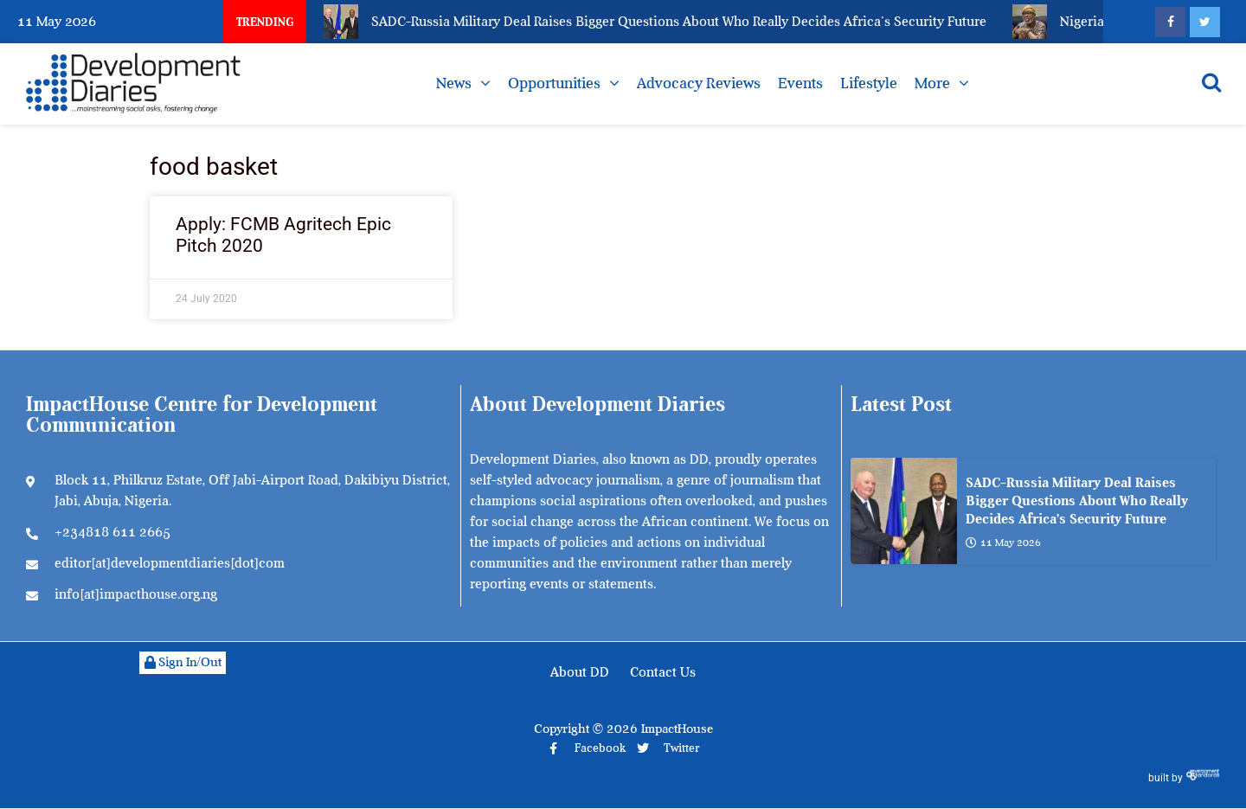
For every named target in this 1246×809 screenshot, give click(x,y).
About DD (579, 672)
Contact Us (663, 672)
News (454, 83)
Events (800, 83)
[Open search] (1211, 82)
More (932, 83)
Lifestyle (868, 83)
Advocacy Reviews (699, 83)
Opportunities (554, 83)
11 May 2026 (1003, 542)
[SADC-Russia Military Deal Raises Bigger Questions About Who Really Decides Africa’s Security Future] (904, 511)
